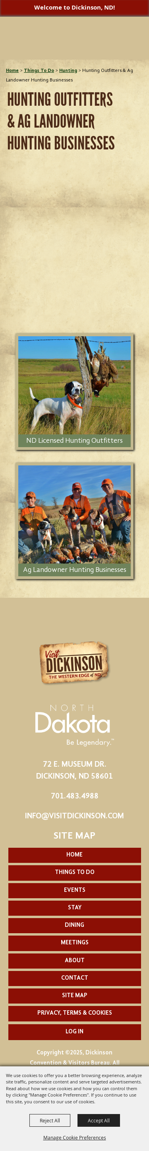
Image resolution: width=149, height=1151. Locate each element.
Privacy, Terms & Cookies (74, 1013)
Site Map (74, 996)
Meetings (75, 943)
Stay (74, 908)
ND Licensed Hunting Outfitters (74, 440)
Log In (74, 1032)
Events (74, 890)
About (75, 961)
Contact (74, 978)
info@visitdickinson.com (74, 816)
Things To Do (39, 70)
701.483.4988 (75, 796)
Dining (74, 925)
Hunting (68, 70)
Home (12, 70)
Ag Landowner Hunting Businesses (74, 570)
